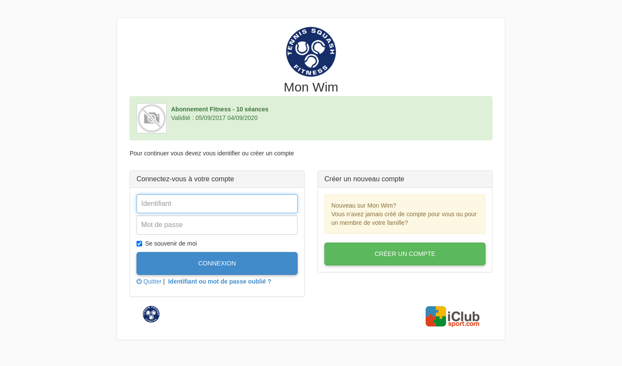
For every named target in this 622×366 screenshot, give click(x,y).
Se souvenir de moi (166, 243)
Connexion (217, 263)
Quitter (149, 281)
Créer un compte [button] (404, 253)
